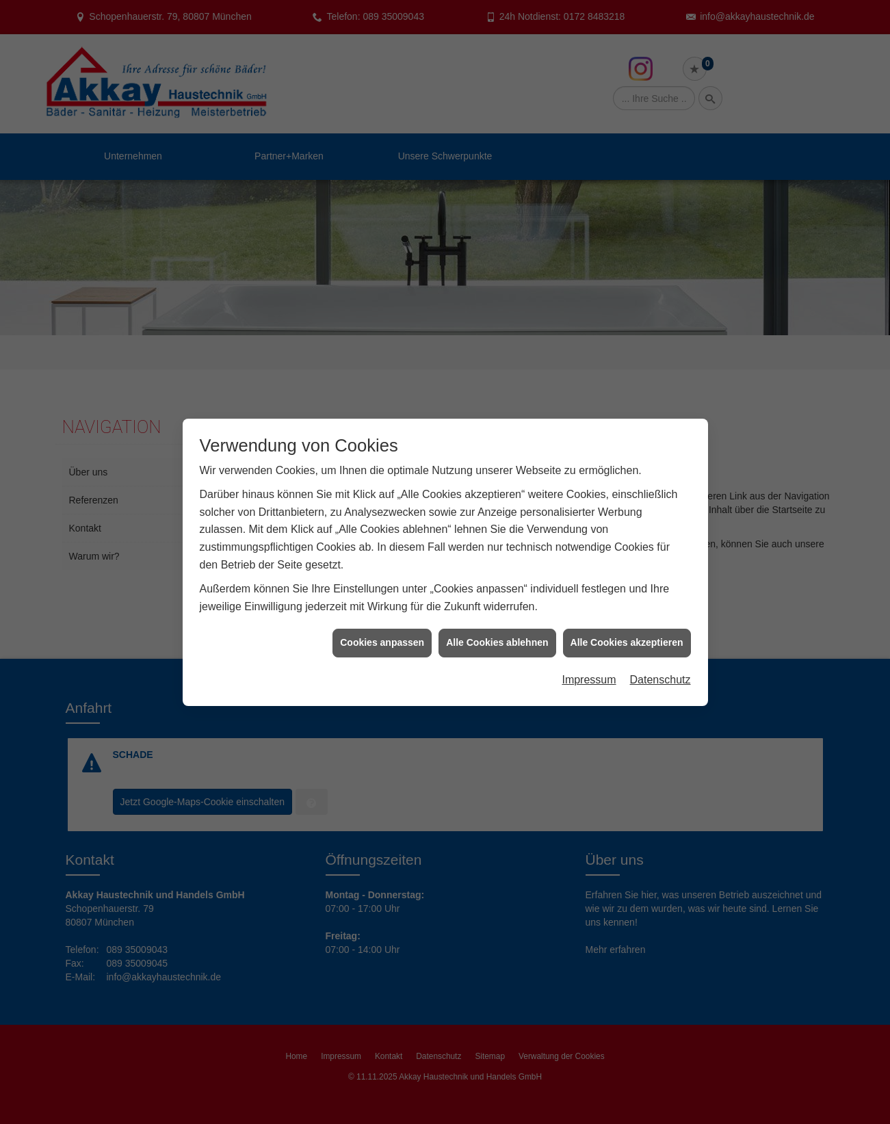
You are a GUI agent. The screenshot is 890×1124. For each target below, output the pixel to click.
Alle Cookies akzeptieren (627, 634)
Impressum (589, 671)
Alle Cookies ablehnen (497, 634)
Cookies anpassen (382, 634)
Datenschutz (660, 671)
